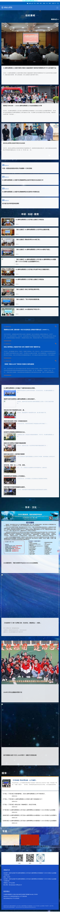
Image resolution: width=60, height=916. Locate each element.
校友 (37, 3)
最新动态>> (55, 19)
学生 (34, 3)
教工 (40, 3)
